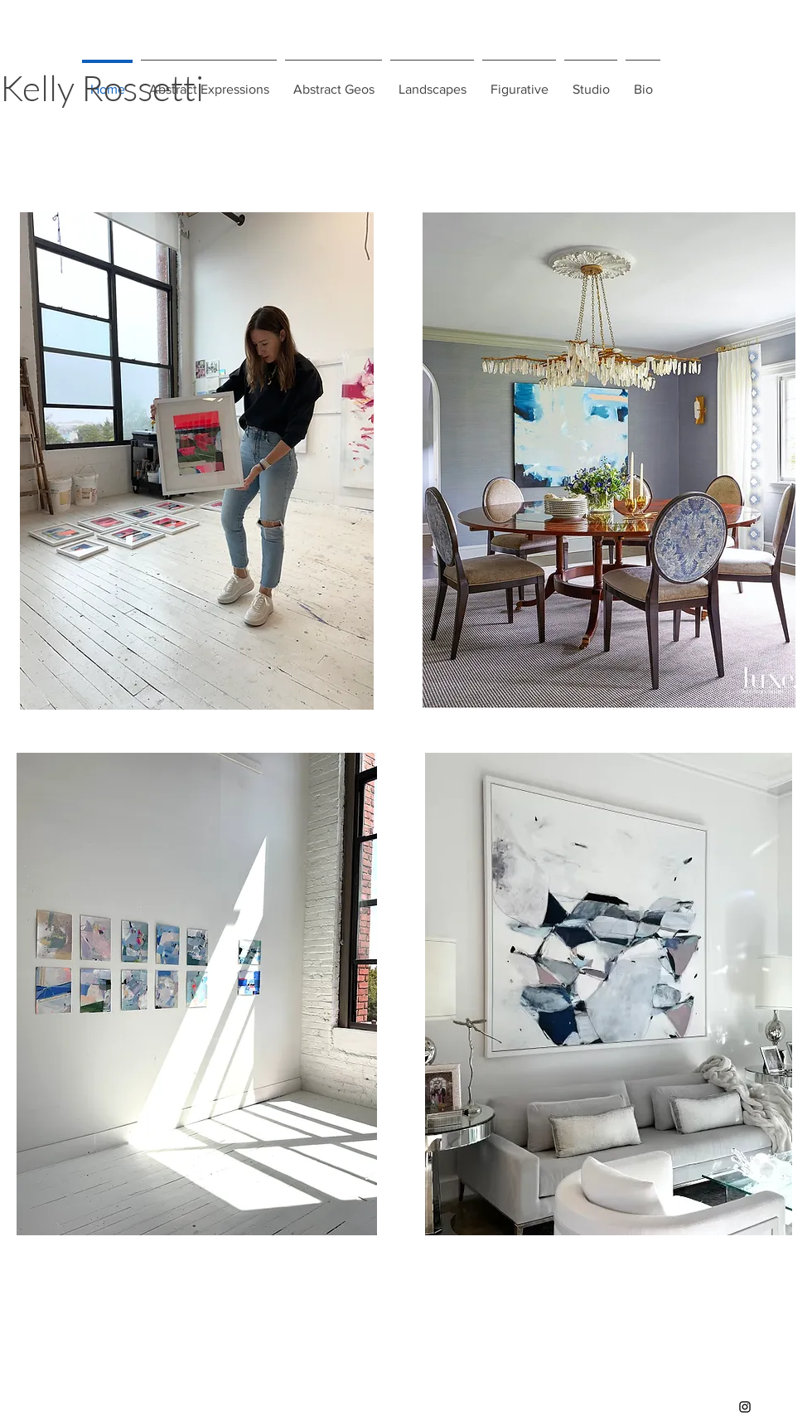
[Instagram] (744, 1406)
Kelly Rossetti (102, 87)
